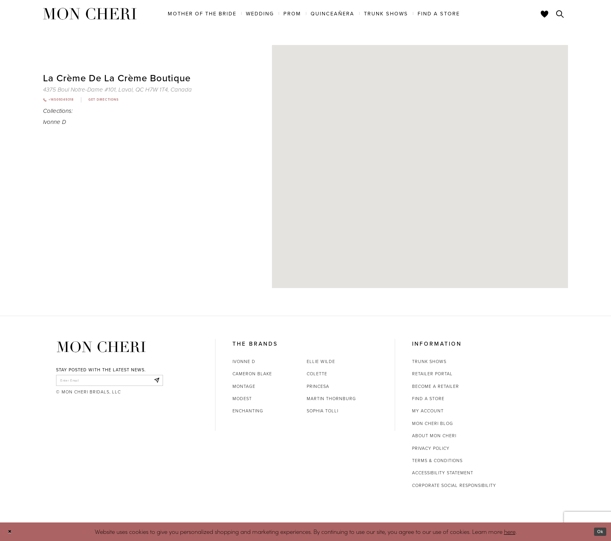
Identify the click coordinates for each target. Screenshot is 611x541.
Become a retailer (435, 386)
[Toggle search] (560, 14)
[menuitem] (202, 13)
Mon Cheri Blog (432, 423)
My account (428, 411)
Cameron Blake (252, 374)
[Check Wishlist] (545, 14)
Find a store (428, 398)
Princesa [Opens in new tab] (318, 386)
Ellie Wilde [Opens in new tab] (321, 361)
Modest (242, 398)
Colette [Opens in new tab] (317, 374)
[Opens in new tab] (117, 89)
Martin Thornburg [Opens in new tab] (331, 398)
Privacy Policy (431, 448)
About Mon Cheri (434, 435)
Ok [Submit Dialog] (598, 531)
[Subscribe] (155, 382)
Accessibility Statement (442, 473)
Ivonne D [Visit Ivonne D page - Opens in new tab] (54, 123)
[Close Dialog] (12, 532)
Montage (243, 386)
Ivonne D (243, 361)
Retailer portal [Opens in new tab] (432, 374)
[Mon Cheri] (101, 347)
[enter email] (109, 382)
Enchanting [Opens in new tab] (247, 411)
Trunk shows (429, 361)
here (509, 531)
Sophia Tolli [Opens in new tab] (322, 411)
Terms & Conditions (437, 460)
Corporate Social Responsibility (454, 485)
